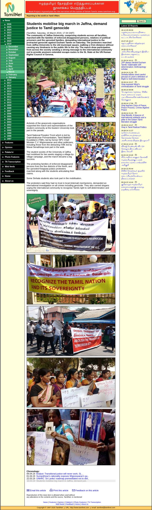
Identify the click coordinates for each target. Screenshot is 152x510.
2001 (9, 128)
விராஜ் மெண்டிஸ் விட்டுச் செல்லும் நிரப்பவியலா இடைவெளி (133, 149)
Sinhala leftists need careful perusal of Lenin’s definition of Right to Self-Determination (134, 76)
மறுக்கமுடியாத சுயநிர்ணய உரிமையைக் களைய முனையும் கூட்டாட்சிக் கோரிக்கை (135, 35)
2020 (9, 41)
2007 (9, 111)
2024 (9, 30)
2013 (9, 94)
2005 (9, 116)
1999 (9, 133)
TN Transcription (13, 162)
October (12, 52)
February (13, 74)
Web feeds (10, 166)
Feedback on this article (87, 490)
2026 (9, 24)
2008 (9, 108)
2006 (9, 114)
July (11, 60)
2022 (9, 35)
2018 (9, 80)
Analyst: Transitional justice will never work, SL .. (59, 473)
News (7, 20)
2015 (9, 88)
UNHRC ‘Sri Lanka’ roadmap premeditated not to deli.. (62, 478)
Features (9, 143)
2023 (9, 33)
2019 (9, 44)
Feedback (9, 171)
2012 (9, 97)
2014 (9, 91)
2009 (9, 105)
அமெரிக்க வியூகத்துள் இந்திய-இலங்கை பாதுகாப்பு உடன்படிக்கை (135, 54)
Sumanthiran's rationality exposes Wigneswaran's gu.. (62, 476)
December (13, 47)
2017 (9, 83)
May (10, 66)
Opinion (9, 147)
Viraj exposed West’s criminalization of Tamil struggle (135, 85)
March (11, 72)
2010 (9, 102)
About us (9, 181)
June (11, 63)
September (14, 55)
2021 (9, 38)
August (12, 58)
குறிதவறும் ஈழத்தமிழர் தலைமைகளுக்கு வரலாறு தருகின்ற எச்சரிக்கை (132, 187)
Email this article (38, 490)
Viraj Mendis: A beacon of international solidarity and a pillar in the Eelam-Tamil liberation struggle (133, 118)
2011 (9, 100)
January (12, 77)
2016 (9, 86)
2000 (9, 130)
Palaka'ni (9, 152)
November (13, 49)
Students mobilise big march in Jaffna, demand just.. (61, 481)
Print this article (60, 490)
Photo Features (12, 157)
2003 (9, 122)
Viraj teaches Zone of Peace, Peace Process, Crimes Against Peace (135, 107)
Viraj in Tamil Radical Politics (134, 127)
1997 (9, 139)
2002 (9, 125)
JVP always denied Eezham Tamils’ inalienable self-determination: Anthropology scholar (133, 65)
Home (8, 176)
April (11, 69)
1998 (9, 136)
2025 (9, 27)
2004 (9, 119)
